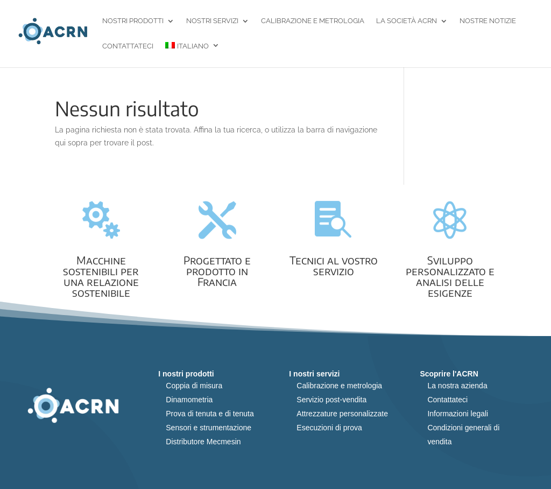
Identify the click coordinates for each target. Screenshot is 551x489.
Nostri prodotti (133, 21)
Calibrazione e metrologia (312, 21)
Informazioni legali (457, 413)
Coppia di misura (194, 385)
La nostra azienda (457, 385)
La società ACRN (406, 21)
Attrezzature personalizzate (342, 413)
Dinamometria (189, 399)
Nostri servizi (212, 21)
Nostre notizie (488, 21)
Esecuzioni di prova (329, 427)
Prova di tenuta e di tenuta (209, 413)
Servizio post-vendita (331, 399)
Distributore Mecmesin (203, 441)
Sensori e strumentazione (208, 427)
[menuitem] (192, 54)
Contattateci (127, 46)
